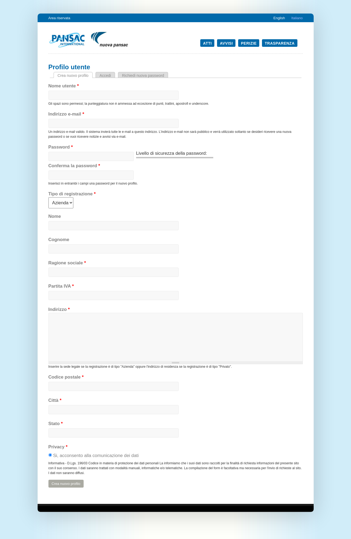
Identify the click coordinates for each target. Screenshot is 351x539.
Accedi (105, 75)
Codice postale (66, 377)
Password (60, 147)
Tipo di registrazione (72, 193)
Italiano (297, 18)
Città (54, 400)
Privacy (58, 446)
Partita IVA (61, 286)
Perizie (249, 43)
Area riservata (59, 18)
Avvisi (226, 43)
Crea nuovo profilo (75, 75)
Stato (55, 423)
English (279, 18)
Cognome (58, 239)
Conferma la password (74, 165)
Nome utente (63, 85)
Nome (54, 216)
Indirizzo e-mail (66, 114)
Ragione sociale (67, 262)
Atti (207, 43)
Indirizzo (59, 309)
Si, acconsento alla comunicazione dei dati (96, 455)
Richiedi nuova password (143, 75)
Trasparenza (279, 43)
